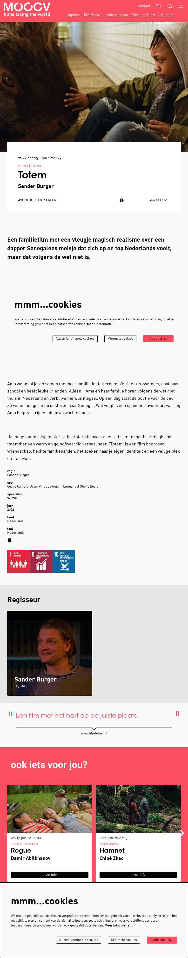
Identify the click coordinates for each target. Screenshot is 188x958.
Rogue (21, 851)
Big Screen (47, 200)
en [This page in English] (158, 6)
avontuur (27, 200)
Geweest (157, 200)
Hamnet (112, 851)
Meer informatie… (101, 324)
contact (144, 6)
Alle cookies (158, 338)
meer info (50, 874)
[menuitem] (74, 15)
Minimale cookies (120, 338)
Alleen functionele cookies (75, 338)
